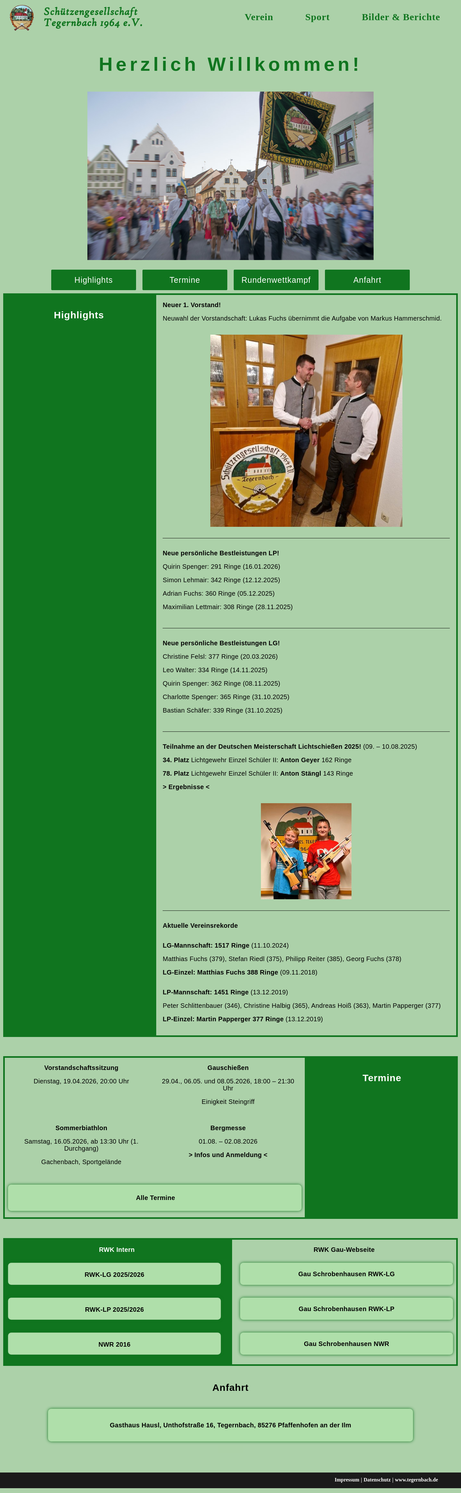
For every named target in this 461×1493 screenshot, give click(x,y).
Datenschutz (377, 1485)
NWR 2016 (114, 1349)
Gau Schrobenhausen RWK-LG (346, 1279)
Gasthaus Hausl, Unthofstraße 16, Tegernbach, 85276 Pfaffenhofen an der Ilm (230, 1430)
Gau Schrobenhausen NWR (346, 1348)
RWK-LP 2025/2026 (114, 1314)
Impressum (347, 1485)
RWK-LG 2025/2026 (114, 1279)
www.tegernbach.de (416, 1485)
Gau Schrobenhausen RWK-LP (346, 1314)
